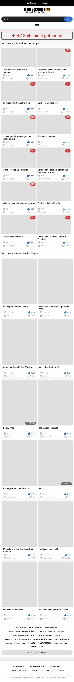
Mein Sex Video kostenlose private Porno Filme (32, 677)
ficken (61, 631)
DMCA (61, 671)
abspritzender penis (23, 635)
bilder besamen (35, 627)
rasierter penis (60, 643)
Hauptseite (18, 666)
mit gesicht (20, 627)
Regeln (49, 671)
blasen (31, 643)
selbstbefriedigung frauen (17, 639)
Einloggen (44, 3)
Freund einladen (18, 671)
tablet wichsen (62, 639)
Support (36, 671)
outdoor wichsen (43, 639)
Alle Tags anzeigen (37, 653)
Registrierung (31, 3)
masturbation (51, 627)
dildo (57, 635)
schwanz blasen (36, 647)
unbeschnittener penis (15, 643)
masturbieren (44, 643)
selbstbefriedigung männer (23, 631)
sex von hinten (44, 635)
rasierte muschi (47, 631)
